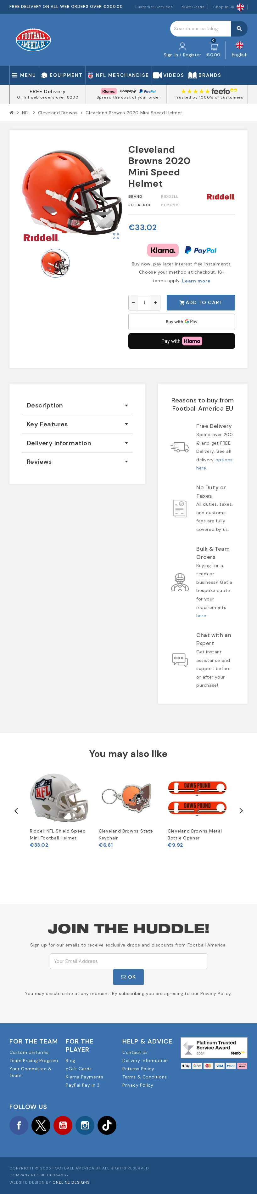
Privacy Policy (137, 1085)
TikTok (107, 1125)
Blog (70, 1060)
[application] (181, 322)
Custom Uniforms (29, 1052)
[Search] (208, 29)
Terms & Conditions (144, 1077)
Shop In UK (228, 6)
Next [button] (240, 810)
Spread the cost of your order (128, 97)
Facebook (18, 1125)
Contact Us (135, 1052)
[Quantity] (144, 302)
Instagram (84, 1125)
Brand (135, 196)
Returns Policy (138, 1069)
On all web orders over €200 (48, 97)
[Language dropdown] (240, 50)
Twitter (40, 1125)
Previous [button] (16, 810)
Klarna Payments (84, 1077)
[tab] (77, 405)
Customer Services (154, 6)
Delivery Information (145, 1060)
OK (128, 977)
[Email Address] (128, 961)
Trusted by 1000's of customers (209, 97)
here (201, 615)
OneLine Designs (71, 1182)
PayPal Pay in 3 (82, 1085)
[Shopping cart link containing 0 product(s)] (213, 50)
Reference (140, 205)
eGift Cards (193, 6)
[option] (59, 808)
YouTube (62, 1125)
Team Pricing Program (33, 1060)
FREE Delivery (48, 91)
